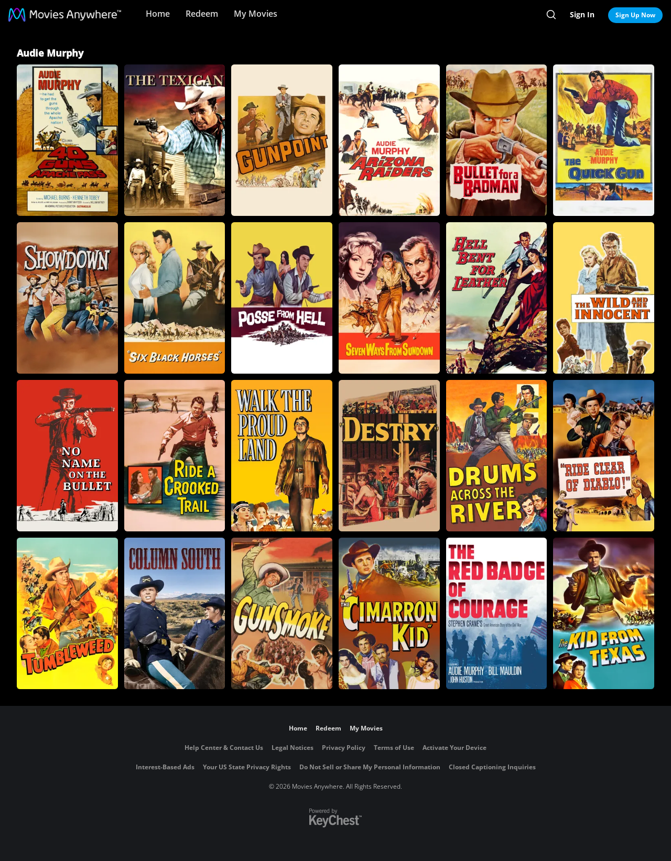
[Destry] (389, 455)
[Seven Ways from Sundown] (389, 298)
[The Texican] (174, 140)
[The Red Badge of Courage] (496, 613)
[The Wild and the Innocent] (603, 298)
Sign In (582, 14)
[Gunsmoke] (281, 613)
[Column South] (174, 613)
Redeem (202, 13)
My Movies (255, 13)
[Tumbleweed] (67, 613)
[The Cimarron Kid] (389, 613)
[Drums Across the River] (496, 455)
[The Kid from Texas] (603, 613)
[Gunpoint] (281, 140)
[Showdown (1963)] (67, 298)
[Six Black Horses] (174, 298)
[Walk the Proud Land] (281, 455)
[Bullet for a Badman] (496, 140)
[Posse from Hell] (281, 298)
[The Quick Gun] (603, 140)
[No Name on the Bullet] (67, 455)
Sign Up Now (635, 14)
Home (158, 13)
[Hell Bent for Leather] (496, 298)
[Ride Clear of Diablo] (603, 455)
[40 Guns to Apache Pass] (67, 140)
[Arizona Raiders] (389, 140)
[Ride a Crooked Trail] (174, 455)
